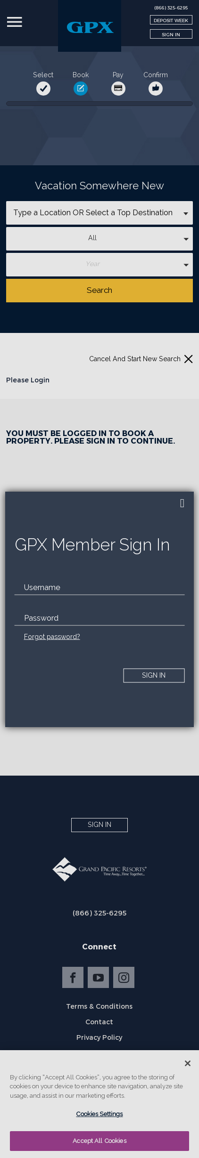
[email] (100, 587)
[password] (100, 617)
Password (41, 617)
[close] (182, 503)
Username (42, 587)
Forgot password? (52, 636)
